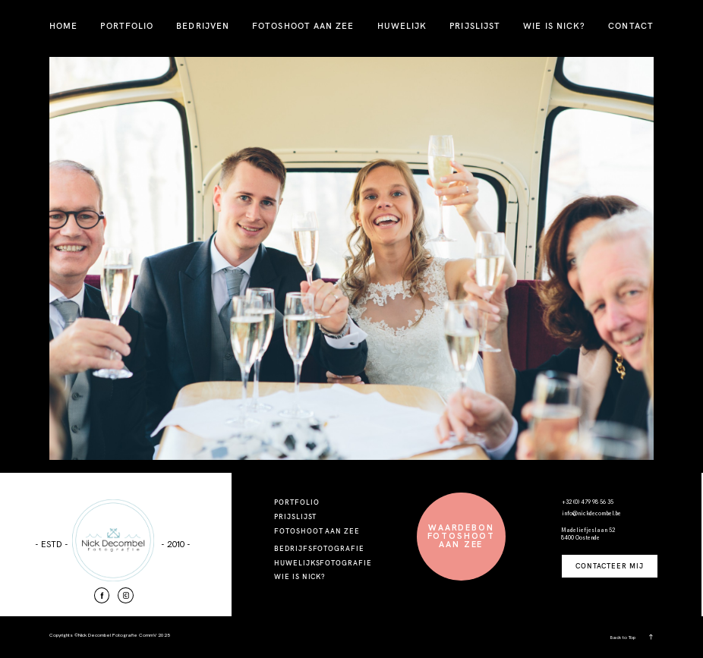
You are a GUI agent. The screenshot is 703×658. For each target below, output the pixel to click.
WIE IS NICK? (554, 25)
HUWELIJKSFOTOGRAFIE (323, 563)
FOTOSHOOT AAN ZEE (303, 25)
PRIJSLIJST (474, 25)
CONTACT (631, 25)
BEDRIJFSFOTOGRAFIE (319, 548)
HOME (63, 25)
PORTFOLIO (126, 25)
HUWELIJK (402, 25)
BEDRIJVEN (202, 25)
